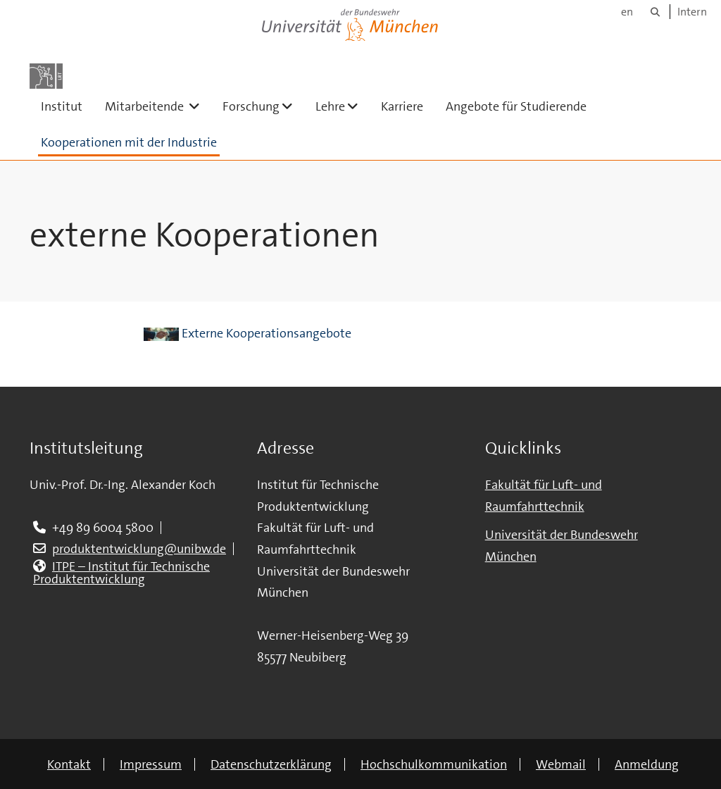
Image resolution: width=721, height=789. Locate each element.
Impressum (151, 764)
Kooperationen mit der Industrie (129, 142)
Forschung (263, 106)
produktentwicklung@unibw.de (139, 548)
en (627, 11)
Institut (61, 106)
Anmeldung (647, 764)
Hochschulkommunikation (433, 764)
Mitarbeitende (158, 106)
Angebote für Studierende (516, 106)
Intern (692, 11)
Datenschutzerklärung (271, 764)
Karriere (402, 106)
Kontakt (69, 764)
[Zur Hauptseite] (46, 76)
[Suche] (655, 11)
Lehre (342, 106)
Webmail (561, 764)
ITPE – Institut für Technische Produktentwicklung (121, 573)
